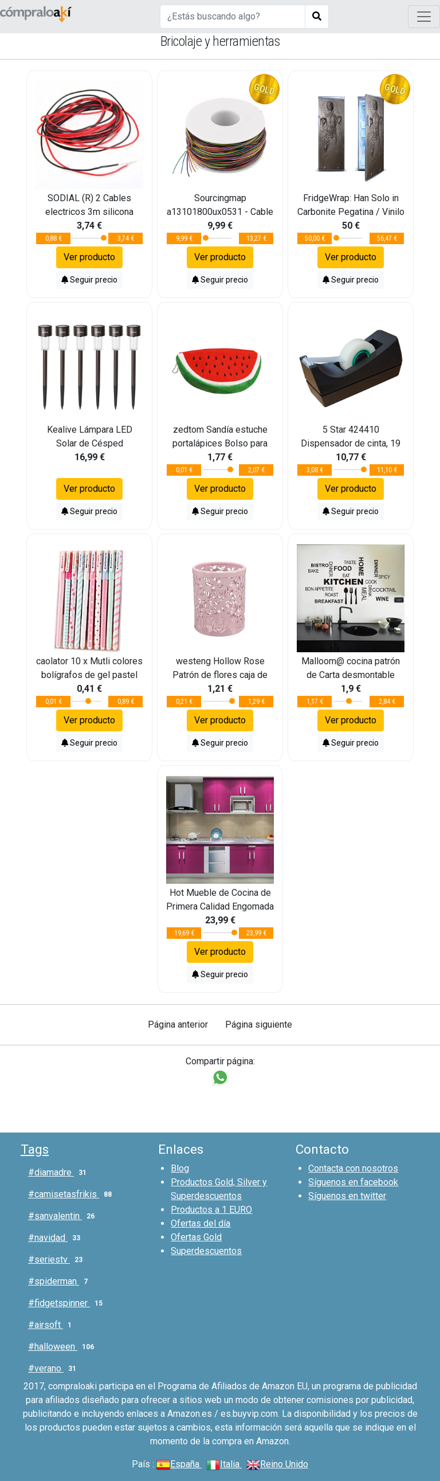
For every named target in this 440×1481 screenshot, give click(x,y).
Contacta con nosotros (353, 1168)
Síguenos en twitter (347, 1195)
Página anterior (178, 1024)
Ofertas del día (200, 1223)
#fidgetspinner (67, 1303)
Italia (224, 1464)
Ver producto (89, 257)
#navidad (56, 1238)
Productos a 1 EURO (211, 1209)
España (179, 1464)
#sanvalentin (63, 1216)
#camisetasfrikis (72, 1194)
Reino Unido (277, 1464)
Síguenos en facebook (353, 1182)
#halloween (63, 1347)
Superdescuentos (206, 1250)
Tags (35, 1149)
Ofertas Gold (196, 1237)
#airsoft (52, 1325)
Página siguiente (258, 1024)
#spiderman (60, 1281)
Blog (180, 1168)
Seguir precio (89, 279)
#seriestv (57, 1259)
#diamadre (59, 1172)
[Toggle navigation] (424, 16)
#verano (54, 1368)
